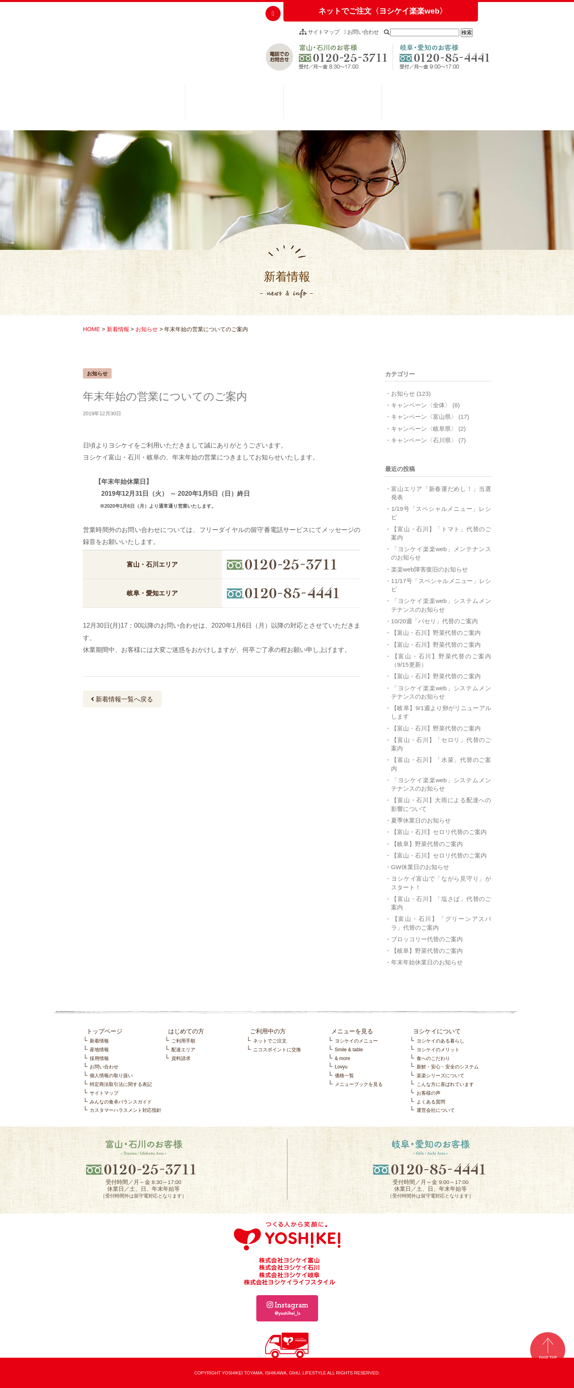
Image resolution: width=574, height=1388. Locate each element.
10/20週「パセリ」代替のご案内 (434, 621)
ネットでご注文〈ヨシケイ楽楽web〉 (382, 11)
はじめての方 (136, 103)
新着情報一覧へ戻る (122, 699)
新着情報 (118, 329)
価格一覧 (344, 1075)
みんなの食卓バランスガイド (121, 1102)
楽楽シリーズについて (440, 1075)
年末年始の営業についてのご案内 (165, 396)
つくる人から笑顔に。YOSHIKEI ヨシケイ (143, 42)
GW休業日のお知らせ (420, 867)
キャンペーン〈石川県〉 (424, 440)
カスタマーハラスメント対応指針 (125, 1110)
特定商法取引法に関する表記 (121, 1084)
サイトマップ (319, 32)
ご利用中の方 (234, 103)
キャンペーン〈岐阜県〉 (424, 428)
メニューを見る (333, 103)
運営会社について (436, 1110)
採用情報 (99, 1058)
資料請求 (181, 1058)
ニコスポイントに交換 (277, 1049)
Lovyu (341, 1067)
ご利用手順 (183, 1041)
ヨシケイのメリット (438, 1049)
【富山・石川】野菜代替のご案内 (436, 632)
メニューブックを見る (359, 1084)
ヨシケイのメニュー (356, 1041)
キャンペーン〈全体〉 (421, 405)
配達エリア (183, 1049)
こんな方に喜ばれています (445, 1084)
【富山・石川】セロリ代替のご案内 (439, 831)
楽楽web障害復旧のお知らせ (429, 569)
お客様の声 (428, 1093)
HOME (91, 329)
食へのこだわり (433, 1058)
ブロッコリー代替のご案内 (427, 939)
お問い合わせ (361, 32)
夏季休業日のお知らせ (421, 820)
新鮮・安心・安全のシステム (448, 1067)
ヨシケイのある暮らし (440, 1041)
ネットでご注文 (270, 1041)
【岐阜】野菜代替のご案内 (427, 843)
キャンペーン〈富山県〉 (424, 416)
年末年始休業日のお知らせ (427, 962)
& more (342, 1058)
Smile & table (349, 1049)
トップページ (104, 1031)
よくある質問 (431, 1102)
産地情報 (99, 1049)
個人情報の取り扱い (111, 1075)
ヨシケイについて (431, 103)
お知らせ (147, 329)
